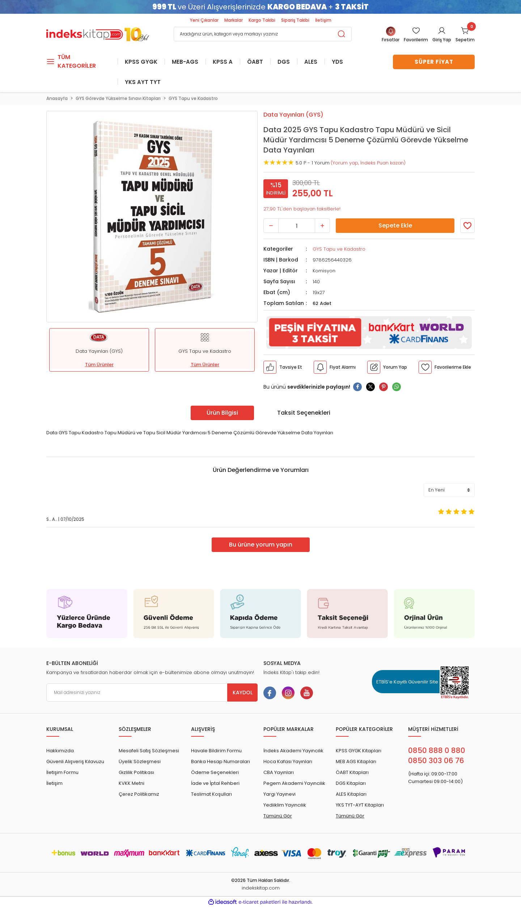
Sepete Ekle (395, 226)
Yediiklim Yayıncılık (284, 805)
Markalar (233, 20)
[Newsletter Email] (152, 693)
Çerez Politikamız (139, 794)
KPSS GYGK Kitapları (358, 751)
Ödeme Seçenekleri (215, 773)
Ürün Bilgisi (222, 413)
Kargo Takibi (262, 20)
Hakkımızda (60, 751)
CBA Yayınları (278, 773)
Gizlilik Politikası (136, 773)
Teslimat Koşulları (211, 794)
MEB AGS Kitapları (356, 762)
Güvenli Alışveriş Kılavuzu (75, 762)
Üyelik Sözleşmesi (140, 762)
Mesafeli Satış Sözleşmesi (149, 751)
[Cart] (465, 34)
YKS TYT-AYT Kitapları (360, 805)
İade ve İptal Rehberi (215, 784)
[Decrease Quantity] (271, 226)
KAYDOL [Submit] (243, 693)
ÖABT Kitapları (352, 773)
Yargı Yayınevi (279, 794)
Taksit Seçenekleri (303, 413)
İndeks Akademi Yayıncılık (293, 751)
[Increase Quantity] (322, 226)
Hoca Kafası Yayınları (287, 762)
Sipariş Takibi (295, 20)
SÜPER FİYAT (434, 62)
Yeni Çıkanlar (204, 20)
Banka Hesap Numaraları (220, 762)
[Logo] (97, 33)
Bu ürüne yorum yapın (260, 545)
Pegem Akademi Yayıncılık (294, 784)
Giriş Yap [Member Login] (441, 40)
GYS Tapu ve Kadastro (339, 249)
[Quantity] (296, 226)
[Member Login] (416, 34)
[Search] (263, 34)
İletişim (323, 20)
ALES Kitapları (351, 794)
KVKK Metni (131, 784)
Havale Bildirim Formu (216, 751)
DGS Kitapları (351, 784)
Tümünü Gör (277, 816)
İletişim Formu (62, 773)
